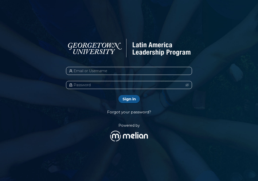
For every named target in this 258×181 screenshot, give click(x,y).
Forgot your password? (129, 112)
